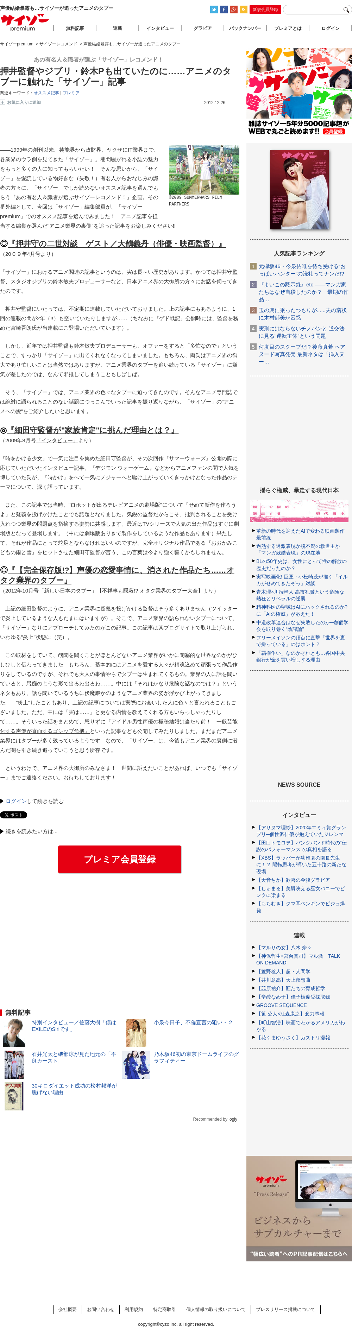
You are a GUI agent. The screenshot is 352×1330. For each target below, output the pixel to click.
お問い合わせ (100, 1309)
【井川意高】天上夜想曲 (283, 980)
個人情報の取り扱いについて (216, 1309)
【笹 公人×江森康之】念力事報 (290, 1013)
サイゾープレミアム (25, 22)
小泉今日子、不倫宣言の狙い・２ (193, 1022)
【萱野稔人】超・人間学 (283, 971)
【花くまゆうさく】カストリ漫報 (293, 1037)
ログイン (16, 801)
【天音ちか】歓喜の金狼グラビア (293, 880)
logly (232, 1119)
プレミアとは (288, 28)
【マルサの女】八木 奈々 (284, 947)
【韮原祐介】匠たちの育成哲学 (290, 988)
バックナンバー (245, 28)
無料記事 (75, 28)
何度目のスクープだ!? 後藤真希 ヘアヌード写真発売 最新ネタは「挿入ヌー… (302, 354)
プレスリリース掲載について (285, 1309)
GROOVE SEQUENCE (281, 1005)
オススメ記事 (46, 92)
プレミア (71, 92)
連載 (117, 28)
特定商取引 (164, 1309)
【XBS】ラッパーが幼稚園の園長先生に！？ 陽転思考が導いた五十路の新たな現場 (301, 864)
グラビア (203, 28)
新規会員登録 (265, 9)
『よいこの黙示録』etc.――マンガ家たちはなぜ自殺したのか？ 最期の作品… (303, 291)
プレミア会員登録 (120, 859)
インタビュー (160, 28)
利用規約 (134, 1309)
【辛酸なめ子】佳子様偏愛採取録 (293, 997)
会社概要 (67, 1309)
